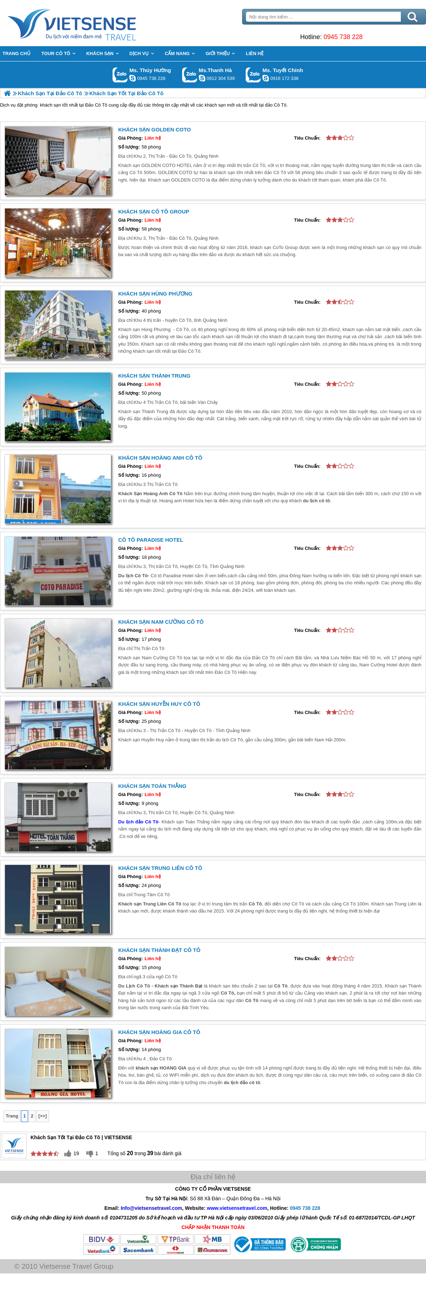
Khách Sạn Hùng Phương (155, 294)
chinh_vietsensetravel (265, 78)
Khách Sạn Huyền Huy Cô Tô (159, 704)
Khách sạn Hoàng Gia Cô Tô (159, 1032)
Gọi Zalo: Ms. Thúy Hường (120, 75)
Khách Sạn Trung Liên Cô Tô (160, 868)
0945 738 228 (342, 36)
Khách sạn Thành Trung (154, 376)
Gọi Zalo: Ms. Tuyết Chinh (253, 75)
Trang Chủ (89, 23)
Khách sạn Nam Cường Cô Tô (161, 622)
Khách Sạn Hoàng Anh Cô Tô (160, 458)
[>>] (42, 1116)
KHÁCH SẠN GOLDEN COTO (154, 129)
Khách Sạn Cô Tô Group (153, 212)
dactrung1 (132, 78)
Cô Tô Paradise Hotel (150, 540)
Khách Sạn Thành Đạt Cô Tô (159, 950)
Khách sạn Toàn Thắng (152, 786)
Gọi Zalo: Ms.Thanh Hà (190, 75)
